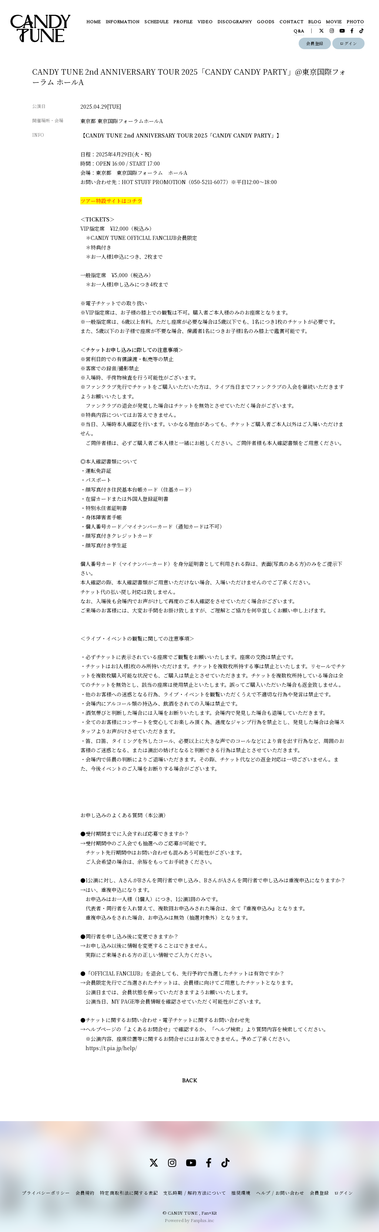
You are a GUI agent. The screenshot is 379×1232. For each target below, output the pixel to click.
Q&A (299, 31)
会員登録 (315, 43)
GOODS (266, 22)
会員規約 (85, 1192)
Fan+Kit (209, 1213)
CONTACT (291, 22)
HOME (94, 22)
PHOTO (356, 22)
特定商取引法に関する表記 (129, 1192)
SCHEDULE (156, 22)
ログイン (348, 43)
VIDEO (205, 22)
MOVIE (334, 22)
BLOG (315, 22)
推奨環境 (241, 1192)
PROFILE (183, 22)
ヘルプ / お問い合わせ (280, 1192)
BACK (189, 1080)
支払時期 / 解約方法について (194, 1192)
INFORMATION (123, 22)
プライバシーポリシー (46, 1192)
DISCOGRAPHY (235, 22)
